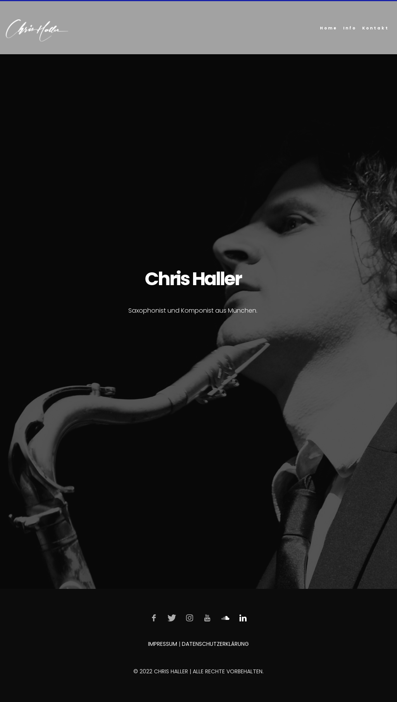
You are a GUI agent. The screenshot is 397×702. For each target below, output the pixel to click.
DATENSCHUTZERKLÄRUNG (215, 644)
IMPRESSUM (162, 644)
